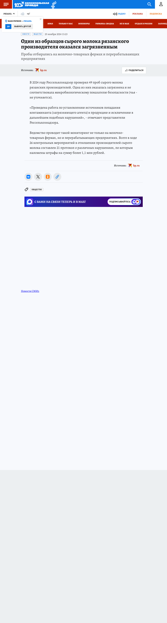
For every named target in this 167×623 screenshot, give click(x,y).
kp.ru (43, 70)
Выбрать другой (22, 26)
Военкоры (84, 23)
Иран (50, 23)
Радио (122, 13)
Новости (25, 34)
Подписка (156, 13)
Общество (37, 34)
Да (8, 26)
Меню (4, 4)
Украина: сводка (104, 23)
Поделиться (133, 70)
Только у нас (66, 23)
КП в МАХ (124, 23)
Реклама (137, 13)
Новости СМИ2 (30, 291)
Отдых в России (143, 23)
